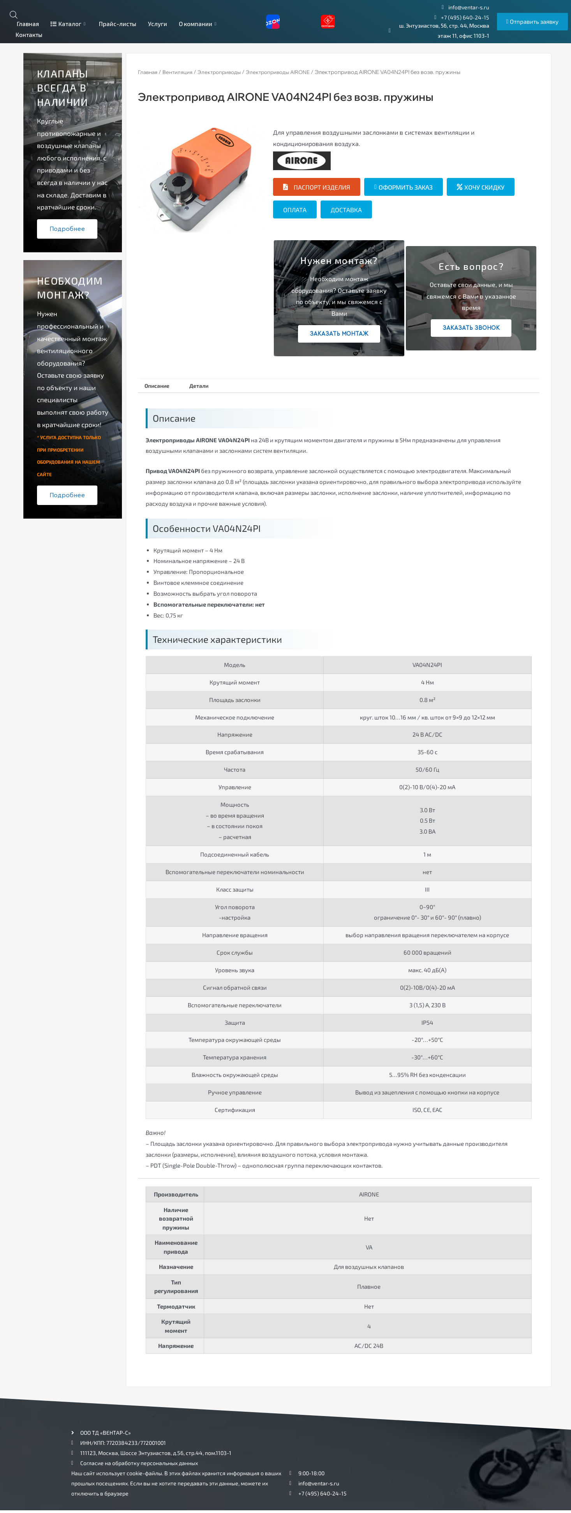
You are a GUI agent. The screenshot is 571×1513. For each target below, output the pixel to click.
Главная (27, 23)
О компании (198, 23)
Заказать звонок (471, 328)
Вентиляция (181, 72)
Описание (160, 387)
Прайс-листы (117, 23)
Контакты (29, 34)
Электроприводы (225, 72)
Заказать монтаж (339, 334)
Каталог (69, 23)
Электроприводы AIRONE (288, 72)
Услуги (157, 23)
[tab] (160, 387)
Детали (208, 387)
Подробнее (67, 229)
